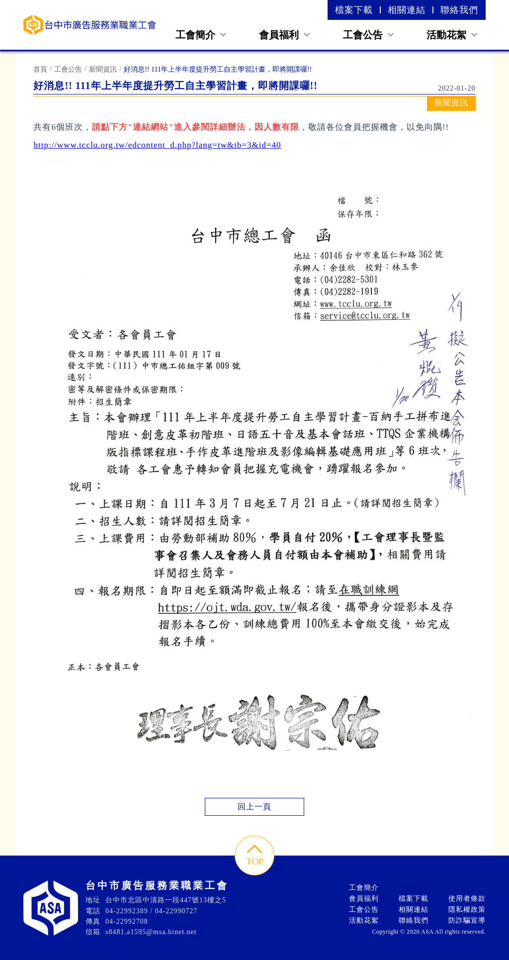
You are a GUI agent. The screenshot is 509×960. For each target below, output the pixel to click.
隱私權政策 (467, 909)
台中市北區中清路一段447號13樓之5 (165, 900)
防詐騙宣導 (467, 920)
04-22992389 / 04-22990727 (151, 911)
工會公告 (368, 35)
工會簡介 (200, 35)
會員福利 (284, 35)
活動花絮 (451, 35)
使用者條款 (467, 898)
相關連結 (406, 10)
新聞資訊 (103, 69)
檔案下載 (354, 10)
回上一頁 (254, 806)
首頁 (40, 69)
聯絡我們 (459, 10)
